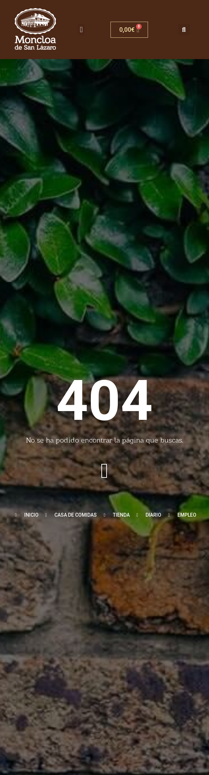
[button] (81, 29)
